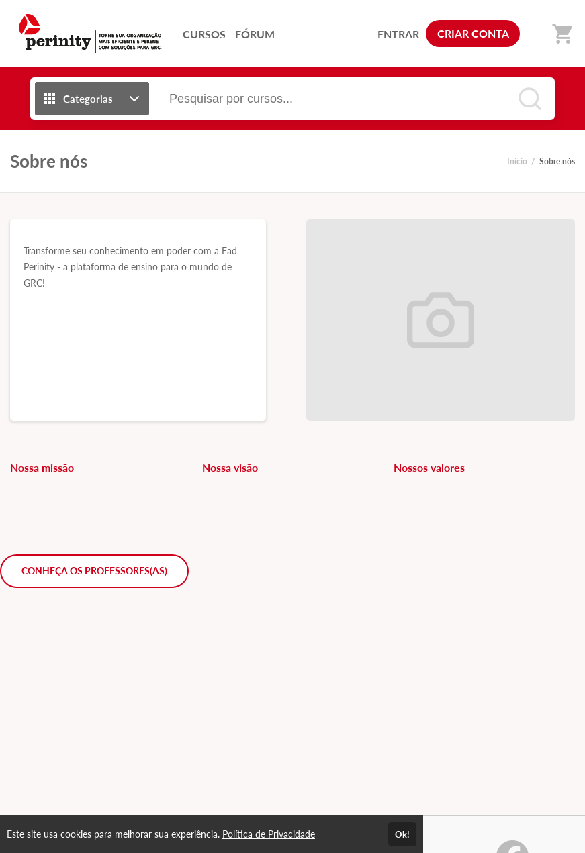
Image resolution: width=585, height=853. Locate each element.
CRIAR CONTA (473, 33)
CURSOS (204, 34)
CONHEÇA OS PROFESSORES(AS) (94, 570)
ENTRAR (398, 34)
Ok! (402, 834)
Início (517, 161)
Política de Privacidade (268, 834)
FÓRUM (255, 34)
